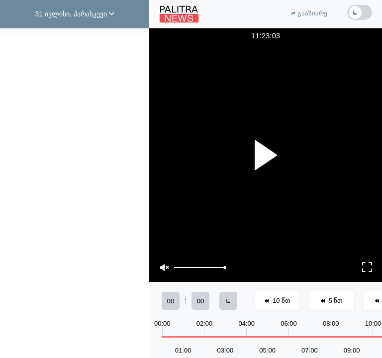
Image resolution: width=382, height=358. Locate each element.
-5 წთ (332, 300)
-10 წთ (277, 300)
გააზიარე (309, 13)
